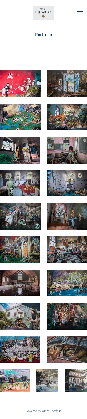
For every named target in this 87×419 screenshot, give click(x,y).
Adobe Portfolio (51, 411)
